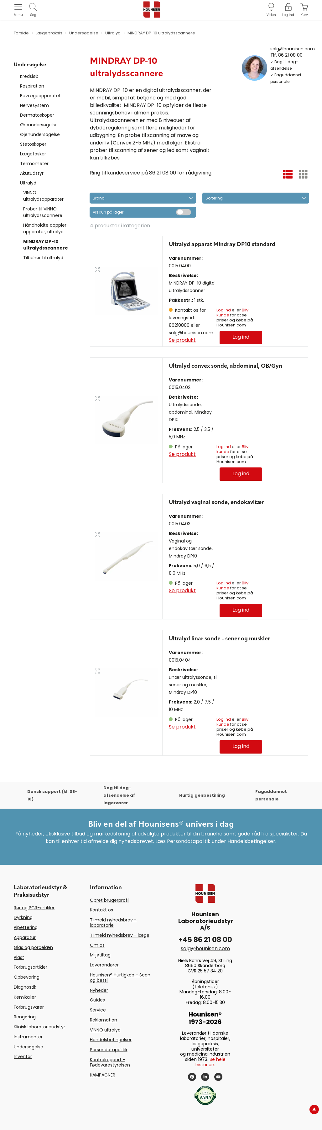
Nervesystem (34, 105)
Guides (97, 1000)
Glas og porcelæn (33, 947)
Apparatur (25, 937)
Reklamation (103, 1020)
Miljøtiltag (100, 955)
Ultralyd (28, 183)
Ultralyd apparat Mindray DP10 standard (222, 244)
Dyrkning (23, 917)
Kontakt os (101, 910)
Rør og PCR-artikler (34, 908)
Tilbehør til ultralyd (43, 258)
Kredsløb (29, 76)
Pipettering (26, 927)
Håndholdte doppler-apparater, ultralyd (46, 228)
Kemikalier (25, 997)
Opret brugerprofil (109, 900)
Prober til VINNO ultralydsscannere (42, 212)
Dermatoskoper (37, 115)
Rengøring (25, 1017)
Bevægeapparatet (40, 96)
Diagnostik (25, 987)
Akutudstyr (32, 173)
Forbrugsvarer (29, 1007)
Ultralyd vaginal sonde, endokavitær (216, 502)
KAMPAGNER (102, 1075)
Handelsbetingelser (111, 1040)
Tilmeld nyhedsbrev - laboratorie (113, 922)
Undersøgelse (28, 1047)
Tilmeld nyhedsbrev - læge (119, 935)
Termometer (34, 163)
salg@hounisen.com (292, 48)
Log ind (223, 310)
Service (98, 1010)
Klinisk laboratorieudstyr (39, 1027)
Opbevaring (26, 977)
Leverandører (104, 965)
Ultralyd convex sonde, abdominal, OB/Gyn (225, 366)
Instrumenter (28, 1037)
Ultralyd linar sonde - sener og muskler (219, 639)
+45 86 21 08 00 (205, 940)
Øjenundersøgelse (40, 134)
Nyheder (99, 990)
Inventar (23, 1056)
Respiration (32, 86)
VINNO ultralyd (105, 1030)
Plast (19, 957)
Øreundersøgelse (39, 125)
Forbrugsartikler (30, 967)
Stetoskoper (33, 144)
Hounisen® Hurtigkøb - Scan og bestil (120, 977)
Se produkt (182, 340)
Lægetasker (33, 154)
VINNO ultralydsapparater (43, 195)
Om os (97, 945)
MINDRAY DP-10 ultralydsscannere (45, 244)
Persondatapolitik (108, 1050)
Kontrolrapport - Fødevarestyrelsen (110, 1062)
